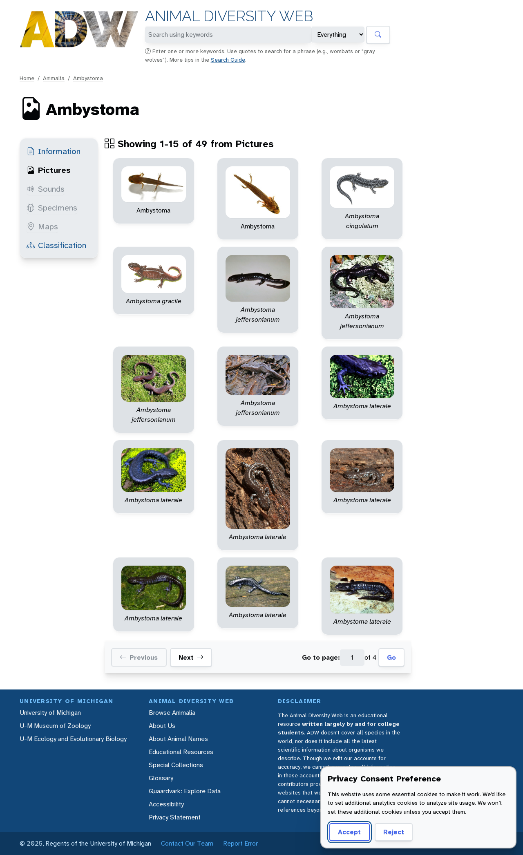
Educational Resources (181, 752)
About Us (162, 725)
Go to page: (321, 657)
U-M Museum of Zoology (55, 725)
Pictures (49, 170)
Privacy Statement (175, 817)
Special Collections (176, 765)
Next (191, 658)
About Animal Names (178, 738)
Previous (139, 658)
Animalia (54, 78)
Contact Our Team (187, 843)
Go (391, 657)
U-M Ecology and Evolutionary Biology (73, 738)
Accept (349, 832)
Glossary (161, 778)
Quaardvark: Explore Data (185, 791)
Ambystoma (88, 78)
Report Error (240, 843)
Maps (42, 226)
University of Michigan (50, 712)
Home (27, 78)
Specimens (52, 207)
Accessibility (166, 804)
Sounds (46, 189)
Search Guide (228, 59)
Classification (56, 245)
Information (53, 151)
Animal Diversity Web (229, 16)
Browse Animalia (172, 712)
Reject (393, 832)
